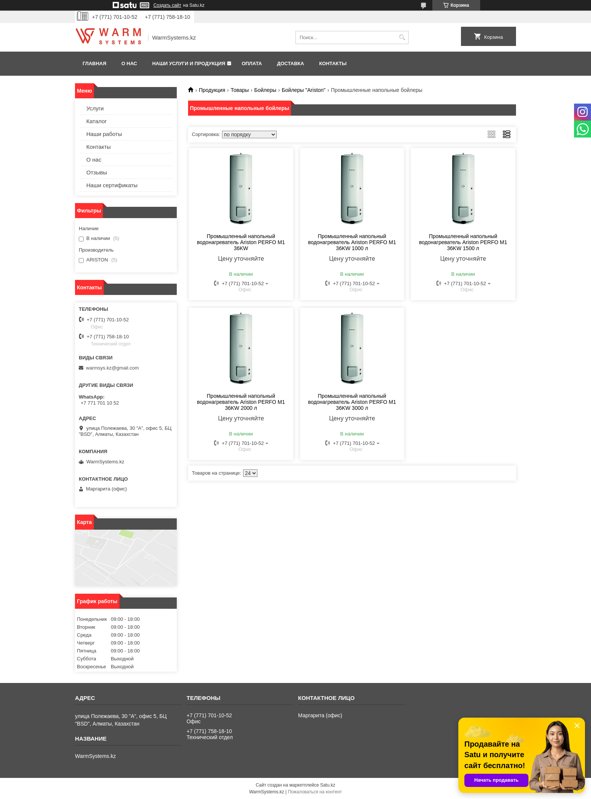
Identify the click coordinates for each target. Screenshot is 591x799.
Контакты (333, 63)
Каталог (96, 121)
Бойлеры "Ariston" (304, 90)
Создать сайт (167, 5)
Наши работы (104, 134)
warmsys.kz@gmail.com (112, 368)
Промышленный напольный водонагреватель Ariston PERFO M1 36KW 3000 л (352, 402)
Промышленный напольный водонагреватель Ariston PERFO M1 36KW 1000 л (352, 242)
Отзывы (96, 172)
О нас (129, 63)
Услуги (95, 108)
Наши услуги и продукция (188, 63)
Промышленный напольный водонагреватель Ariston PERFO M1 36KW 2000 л (241, 402)
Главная (94, 63)
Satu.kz (327, 785)
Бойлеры (265, 90)
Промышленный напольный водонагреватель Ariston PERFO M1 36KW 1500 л (463, 242)
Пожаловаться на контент (315, 791)
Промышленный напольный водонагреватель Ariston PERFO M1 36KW (241, 242)
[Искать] (402, 37)
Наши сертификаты (112, 185)
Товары (240, 90)
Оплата (252, 63)
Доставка (290, 63)
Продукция (212, 90)
